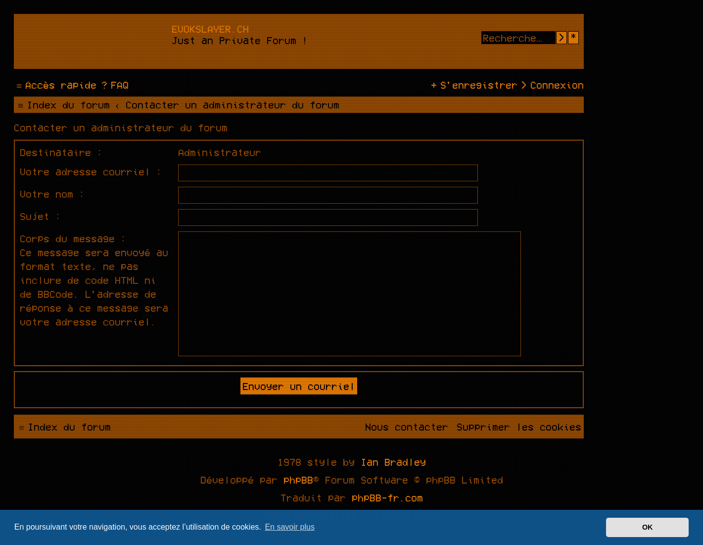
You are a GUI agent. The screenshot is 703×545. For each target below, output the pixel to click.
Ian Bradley (393, 461)
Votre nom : (52, 193)
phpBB (298, 479)
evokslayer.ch (210, 28)
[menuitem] (114, 85)
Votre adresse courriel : (91, 171)
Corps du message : (73, 238)
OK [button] (647, 527)
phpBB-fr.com (387, 497)
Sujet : (40, 216)
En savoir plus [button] (290, 527)
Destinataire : (61, 152)
